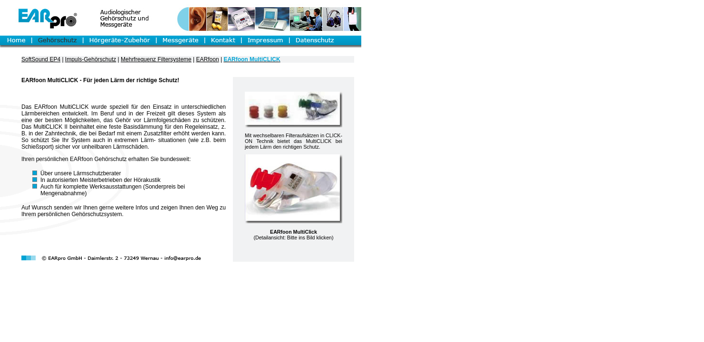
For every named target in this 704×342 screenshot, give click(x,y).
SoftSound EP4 (40, 59)
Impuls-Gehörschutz (90, 59)
